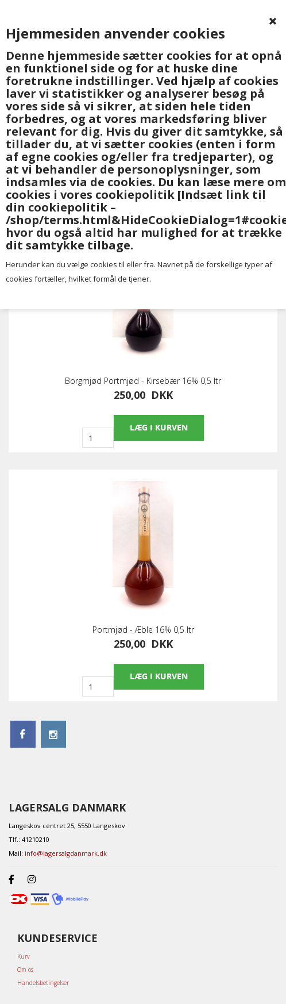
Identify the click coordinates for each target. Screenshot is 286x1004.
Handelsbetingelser (43, 983)
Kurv (23, 956)
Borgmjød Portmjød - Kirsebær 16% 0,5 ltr (143, 381)
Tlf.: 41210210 (29, 839)
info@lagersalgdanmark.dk (66, 853)
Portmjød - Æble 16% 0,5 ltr (143, 630)
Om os (25, 969)
